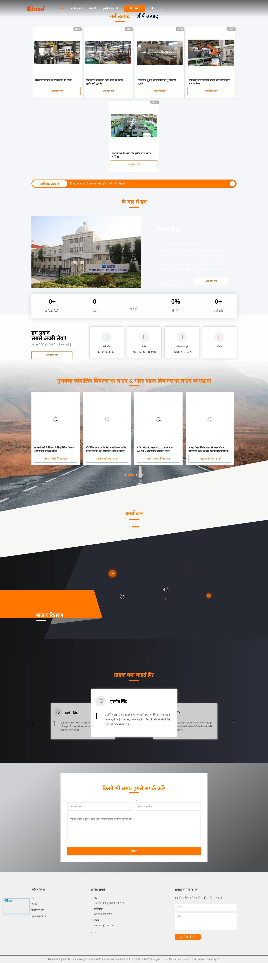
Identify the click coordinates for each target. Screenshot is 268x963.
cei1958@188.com (104, 925)
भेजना (134, 851)
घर (61, 8)
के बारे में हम (76, 8)
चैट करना (134, 8)
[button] (33, 723)
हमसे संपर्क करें (110, 8)
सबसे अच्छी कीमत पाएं (55, 458)
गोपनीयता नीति (54, 959)
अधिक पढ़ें (174, 281)
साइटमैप (66, 959)
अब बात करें (57, 91)
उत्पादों (92, 8)
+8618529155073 (181, 351)
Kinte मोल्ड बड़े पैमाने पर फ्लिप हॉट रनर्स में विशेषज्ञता (97, 183)
